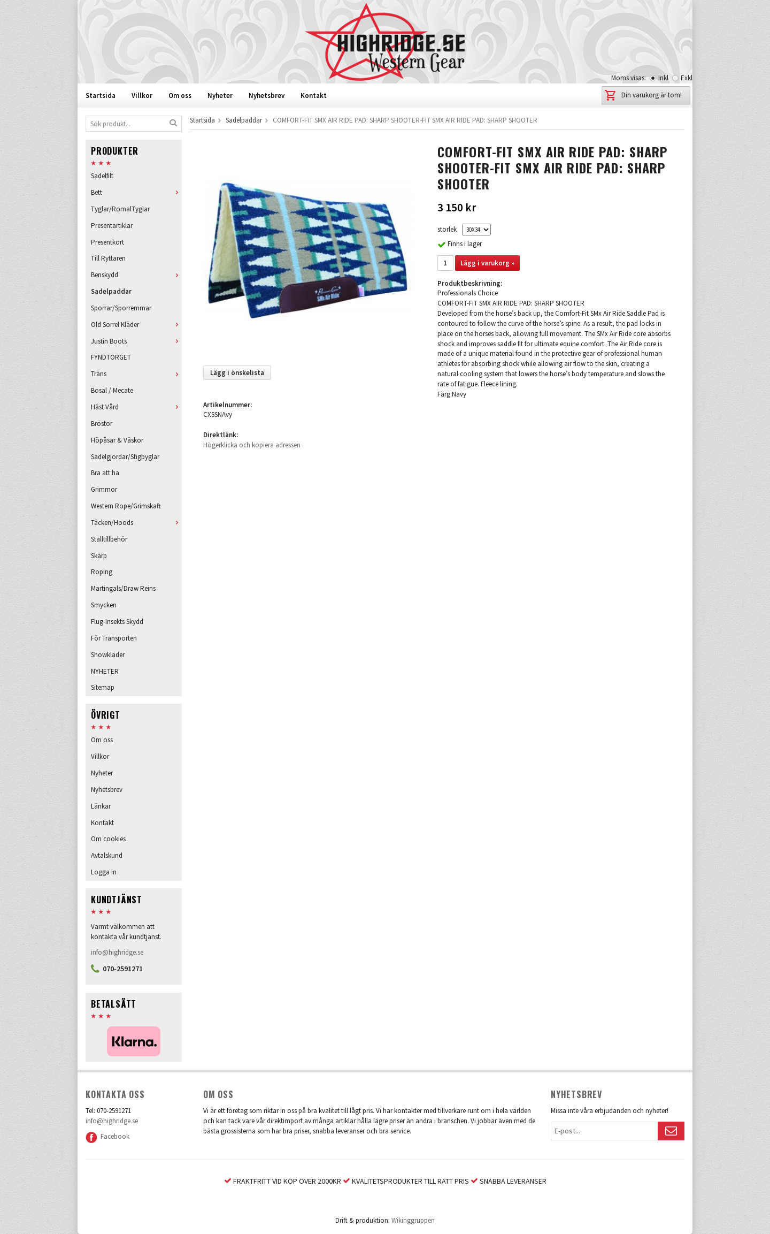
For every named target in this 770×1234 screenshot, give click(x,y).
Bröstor (101, 423)
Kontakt (314, 95)
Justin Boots (136, 341)
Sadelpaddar (111, 291)
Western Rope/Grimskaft (126, 506)
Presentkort (107, 242)
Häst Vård (136, 407)
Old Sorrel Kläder (136, 324)
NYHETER (105, 671)
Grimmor (104, 489)
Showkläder (108, 654)
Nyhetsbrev (266, 95)
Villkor (142, 95)
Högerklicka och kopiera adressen (252, 445)
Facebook (107, 1136)
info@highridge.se (117, 952)
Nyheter (220, 95)
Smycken (104, 605)
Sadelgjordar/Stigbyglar (125, 456)
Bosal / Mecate (112, 390)
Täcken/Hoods (136, 522)
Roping (101, 571)
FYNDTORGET (111, 357)
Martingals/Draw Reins (123, 588)
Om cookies (108, 838)
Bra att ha (105, 472)
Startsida (101, 95)
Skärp (99, 555)
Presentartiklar (112, 225)
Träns (136, 373)
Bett (136, 192)
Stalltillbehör (109, 539)
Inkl (663, 77)
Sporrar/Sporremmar (121, 308)
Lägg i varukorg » (487, 263)
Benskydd (136, 274)
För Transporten (114, 638)
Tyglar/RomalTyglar (120, 209)
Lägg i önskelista (237, 372)
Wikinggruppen (413, 1220)
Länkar (101, 806)
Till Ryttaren (108, 258)
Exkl (686, 77)
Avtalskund (106, 855)
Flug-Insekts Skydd (117, 621)
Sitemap (102, 687)
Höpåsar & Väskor (117, 440)
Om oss (179, 95)
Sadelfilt (102, 175)
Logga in (104, 872)
